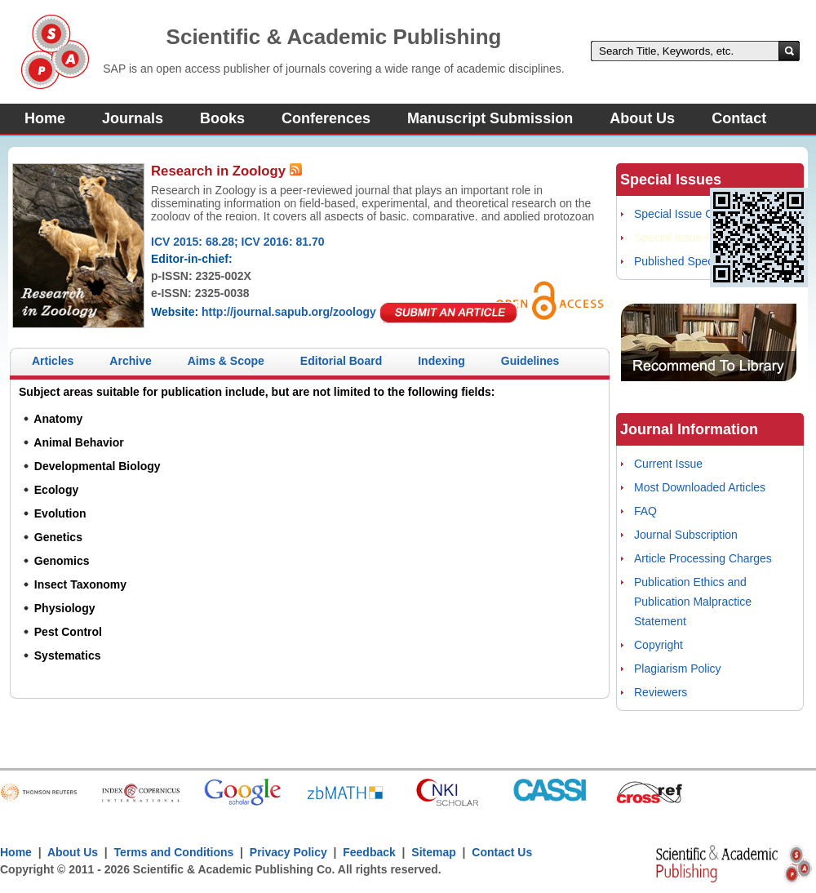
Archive (130, 360)
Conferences (326, 118)
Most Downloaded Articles (699, 487)
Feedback (369, 852)
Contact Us (502, 852)
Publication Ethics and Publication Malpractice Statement (693, 601)
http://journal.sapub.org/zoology (289, 311)
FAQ (645, 511)
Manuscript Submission (490, 118)
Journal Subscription (686, 534)
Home (44, 118)
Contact (739, 118)
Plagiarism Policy (677, 668)
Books (222, 118)
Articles (52, 360)
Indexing (441, 360)
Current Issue (668, 463)
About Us (642, 118)
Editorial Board (341, 360)
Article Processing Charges (703, 558)
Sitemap (433, 852)
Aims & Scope (226, 360)
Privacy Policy (288, 852)
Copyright (658, 644)
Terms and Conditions (174, 852)
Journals (132, 118)
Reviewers (660, 692)
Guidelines (530, 360)
